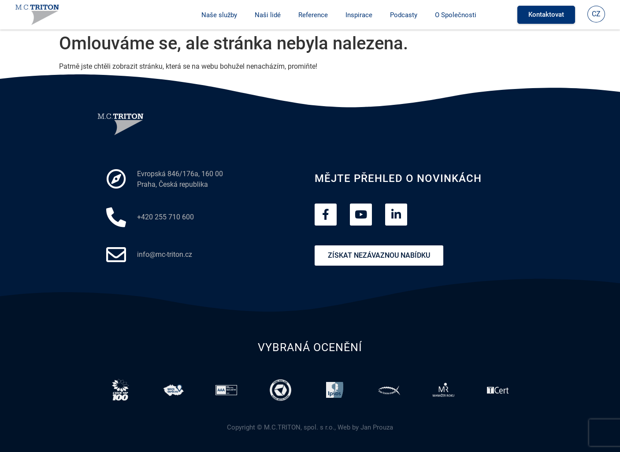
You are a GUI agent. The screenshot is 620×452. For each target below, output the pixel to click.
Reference (313, 15)
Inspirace (358, 15)
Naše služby (219, 15)
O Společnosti (455, 15)
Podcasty (403, 15)
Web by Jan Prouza (365, 427)
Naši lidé (268, 15)
